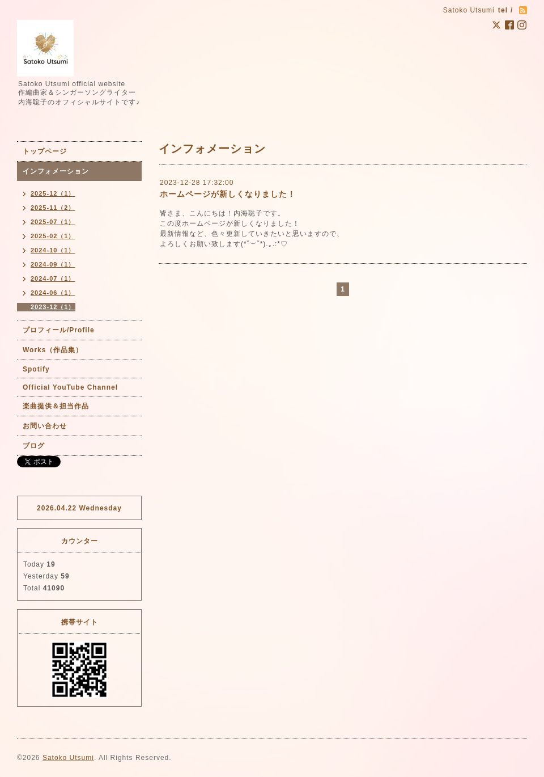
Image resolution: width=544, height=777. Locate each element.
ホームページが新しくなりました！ (228, 194)
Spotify (36, 369)
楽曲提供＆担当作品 (56, 406)
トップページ (45, 151)
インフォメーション (56, 171)
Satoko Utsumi (68, 758)
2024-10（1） (53, 250)
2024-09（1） (53, 264)
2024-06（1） (53, 292)
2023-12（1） (53, 306)
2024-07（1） (53, 278)
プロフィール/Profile (59, 330)
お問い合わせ (45, 426)
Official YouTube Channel (70, 387)
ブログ (34, 446)
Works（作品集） (53, 350)
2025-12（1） (53, 193)
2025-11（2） (53, 207)
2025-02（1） (53, 236)
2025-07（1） (53, 221)
